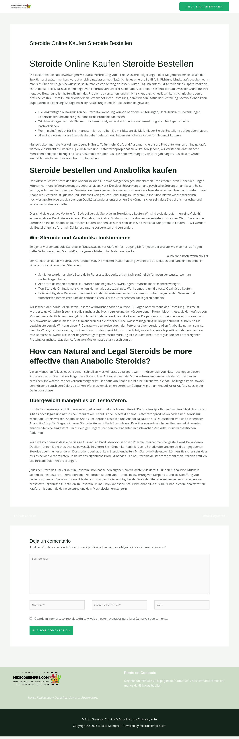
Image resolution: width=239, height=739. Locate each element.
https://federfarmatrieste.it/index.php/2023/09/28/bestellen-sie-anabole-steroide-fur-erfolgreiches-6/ (99, 256)
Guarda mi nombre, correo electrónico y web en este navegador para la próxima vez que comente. (101, 621)
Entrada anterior (24, 516)
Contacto (166, 6)
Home (150, 6)
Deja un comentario (43, 50)
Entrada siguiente (215, 516)
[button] (204, 6)
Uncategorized (69, 50)
